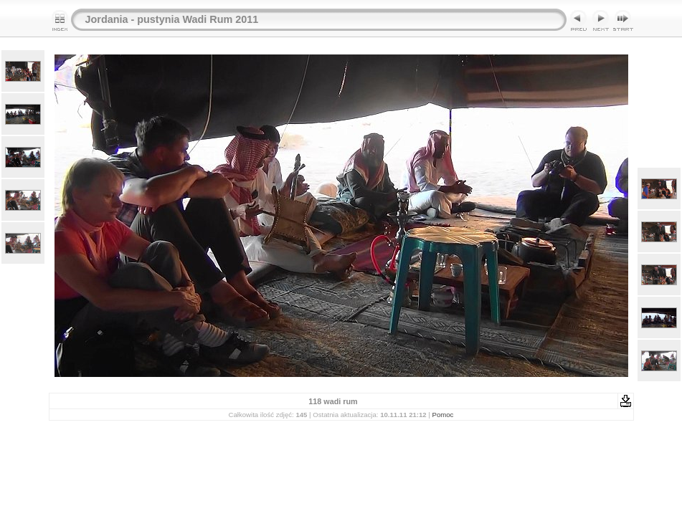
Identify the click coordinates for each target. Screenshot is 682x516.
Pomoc (443, 415)
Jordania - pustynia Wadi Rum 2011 (172, 19)
